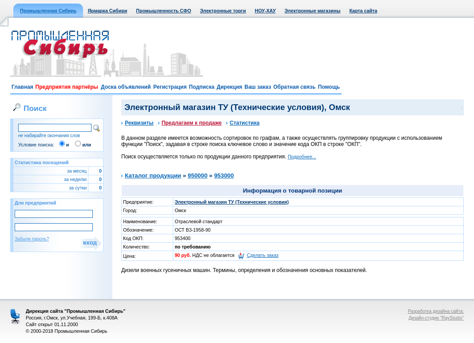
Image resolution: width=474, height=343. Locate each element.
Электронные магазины (313, 10)
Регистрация (170, 87)
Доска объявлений (126, 87)
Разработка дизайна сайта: (436, 311)
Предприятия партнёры (67, 87)
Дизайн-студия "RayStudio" (436, 317)
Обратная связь (294, 87)
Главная (22, 87)
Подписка (201, 87)
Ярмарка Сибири (107, 10)
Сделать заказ (263, 255)
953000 (224, 175)
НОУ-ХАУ (265, 10)
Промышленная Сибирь (48, 10)
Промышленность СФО (163, 10)
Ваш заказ (257, 87)
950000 (197, 175)
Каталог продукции (153, 175)
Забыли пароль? (32, 239)
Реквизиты (137, 123)
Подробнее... (302, 156)
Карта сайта (363, 10)
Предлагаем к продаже (190, 123)
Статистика (242, 123)
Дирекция (230, 87)
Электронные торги (223, 10)
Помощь (329, 87)
